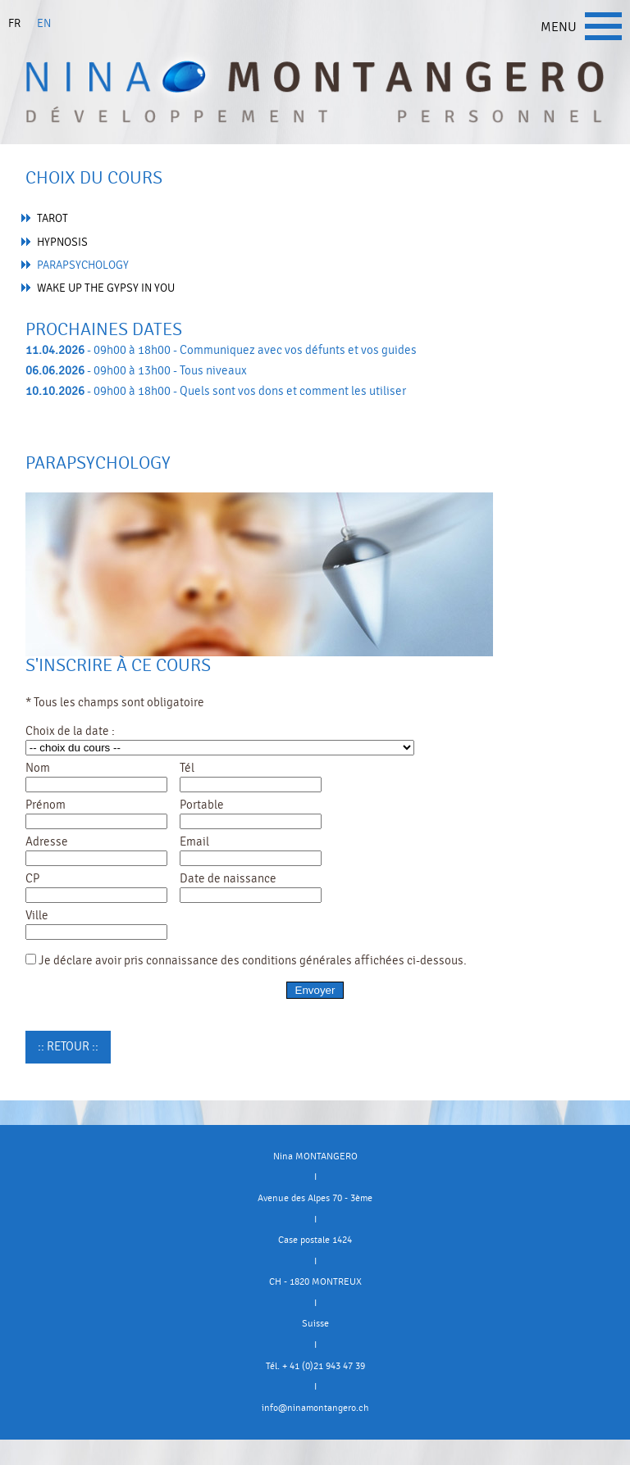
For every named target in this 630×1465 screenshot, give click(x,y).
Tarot (52, 218)
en (44, 23)
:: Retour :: (68, 1046)
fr (14, 23)
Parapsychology (83, 265)
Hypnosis (62, 242)
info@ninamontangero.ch (315, 1407)
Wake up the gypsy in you (106, 288)
